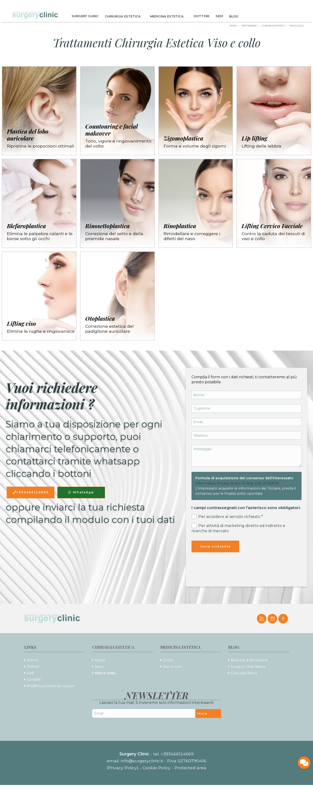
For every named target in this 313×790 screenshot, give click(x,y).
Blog (235, 16)
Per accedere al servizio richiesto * (227, 516)
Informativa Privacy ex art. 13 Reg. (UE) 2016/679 (237, 483)
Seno (99, 666)
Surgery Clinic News (248, 666)
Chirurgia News (244, 673)
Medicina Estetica (169, 16)
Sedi (219, 16)
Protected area (190, 767)
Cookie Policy (156, 767)
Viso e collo (105, 673)
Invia (202, 713)
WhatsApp (81, 492)
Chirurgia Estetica (124, 16)
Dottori (201, 16)
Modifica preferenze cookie (50, 686)
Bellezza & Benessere (249, 660)
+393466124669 (31, 492)
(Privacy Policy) (123, 767)
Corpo (100, 660)
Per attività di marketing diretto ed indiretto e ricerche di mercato (238, 528)
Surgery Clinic (85, 16)
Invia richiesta (215, 546)
